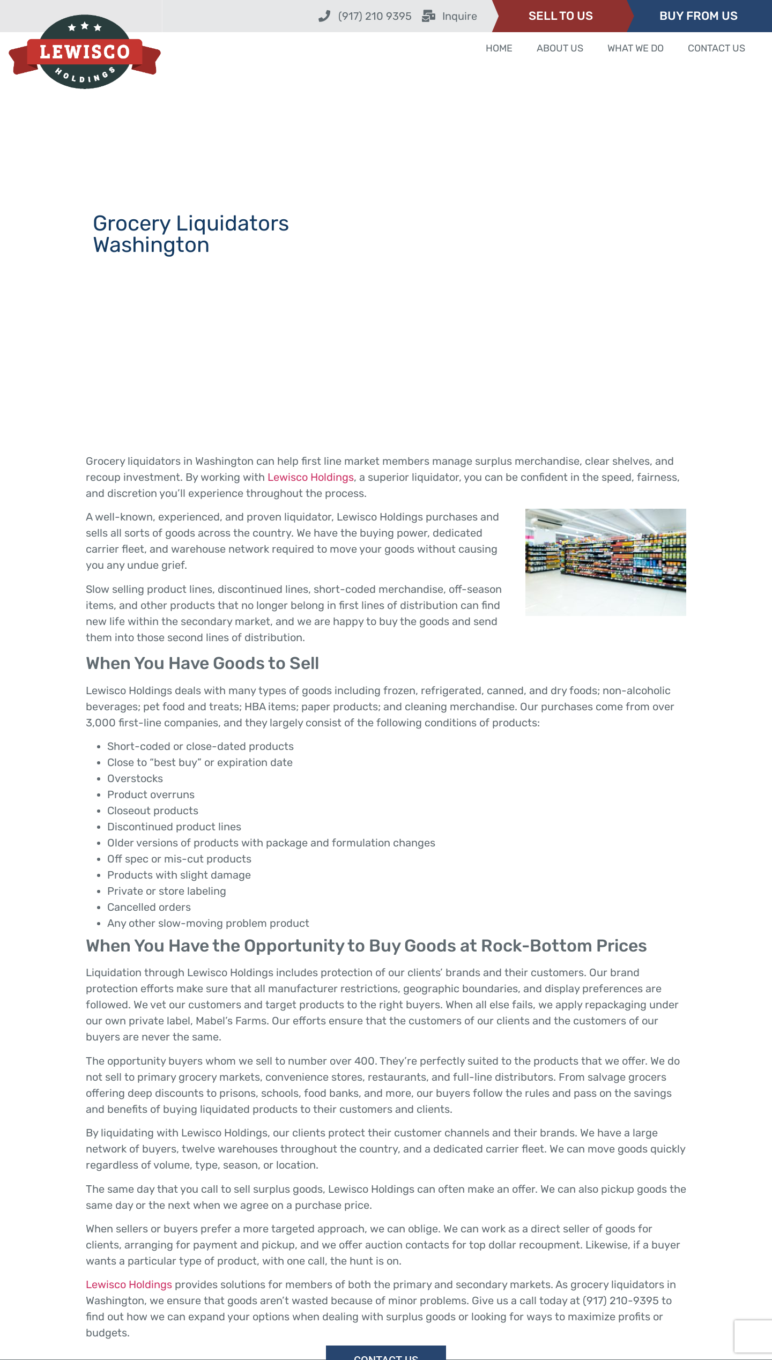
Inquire (459, 16)
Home (499, 48)
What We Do (635, 48)
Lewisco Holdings (311, 477)
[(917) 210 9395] (324, 16)
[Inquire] (428, 16)
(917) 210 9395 (375, 16)
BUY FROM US (698, 16)
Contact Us (716, 48)
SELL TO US (561, 16)
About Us (560, 48)
